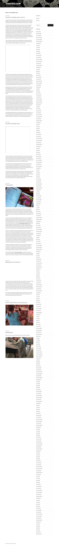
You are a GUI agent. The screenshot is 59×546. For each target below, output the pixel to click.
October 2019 (38, 164)
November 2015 (39, 231)
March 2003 (38, 508)
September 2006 (39, 425)
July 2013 (37, 270)
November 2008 (39, 373)
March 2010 (38, 346)
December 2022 (39, 98)
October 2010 (38, 332)
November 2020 (39, 140)
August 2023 (38, 87)
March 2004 (38, 484)
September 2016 (39, 219)
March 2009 (38, 365)
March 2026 (38, 31)
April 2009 (38, 363)
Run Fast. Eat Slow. (18, 252)
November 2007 (39, 397)
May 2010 (38, 342)
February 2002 (38, 533)
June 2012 (38, 296)
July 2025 (38, 45)
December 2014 (39, 245)
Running (37, 20)
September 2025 (39, 41)
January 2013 (38, 282)
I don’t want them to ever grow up (16, 302)
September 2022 (39, 102)
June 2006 (38, 431)
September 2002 (39, 520)
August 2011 (38, 314)
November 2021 (39, 116)
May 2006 (38, 433)
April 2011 (38, 322)
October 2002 (38, 518)
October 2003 (38, 494)
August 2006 (38, 427)
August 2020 (38, 146)
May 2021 (38, 128)
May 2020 (38, 150)
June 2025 (38, 47)
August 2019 (38, 168)
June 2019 (38, 172)
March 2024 (38, 75)
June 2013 (38, 272)
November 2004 (39, 468)
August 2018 (38, 189)
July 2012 (37, 294)
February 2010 (38, 348)
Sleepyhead (9, 332)
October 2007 (38, 399)
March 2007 (38, 413)
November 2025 (39, 39)
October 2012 (38, 288)
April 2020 (38, 152)
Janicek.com (13, 4)
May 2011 (38, 320)
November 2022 (39, 100)
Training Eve (9, 185)
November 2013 (39, 263)
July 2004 (38, 476)
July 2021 (37, 124)
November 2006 (39, 421)
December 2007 (39, 395)
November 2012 (39, 286)
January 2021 (38, 136)
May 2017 (38, 209)
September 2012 (39, 290)
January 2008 (38, 393)
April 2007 (38, 411)
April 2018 (38, 193)
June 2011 (38, 318)
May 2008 (38, 385)
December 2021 (39, 114)
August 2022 (38, 104)
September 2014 (39, 249)
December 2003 (39, 490)
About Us (37, 18)
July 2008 (38, 381)
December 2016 (39, 217)
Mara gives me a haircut (12, 262)
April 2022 (38, 106)
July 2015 (37, 237)
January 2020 (38, 158)
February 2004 (38, 486)
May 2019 (38, 174)
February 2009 (38, 367)
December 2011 (39, 308)
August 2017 (38, 203)
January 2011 (38, 326)
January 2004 (38, 488)
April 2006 (38, 435)
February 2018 (38, 195)
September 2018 (39, 187)
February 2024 (38, 77)
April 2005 (38, 458)
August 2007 (38, 403)
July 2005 (38, 452)
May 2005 (38, 456)
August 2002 (38, 522)
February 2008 (38, 391)
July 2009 (38, 359)
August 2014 (38, 251)
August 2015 (38, 235)
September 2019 (39, 166)
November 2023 (39, 83)
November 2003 (39, 492)
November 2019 (39, 162)
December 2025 (39, 37)
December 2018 (39, 183)
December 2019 (39, 160)
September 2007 (39, 401)
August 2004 (38, 474)
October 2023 (38, 85)
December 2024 (39, 59)
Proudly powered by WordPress (10, 543)
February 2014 (38, 259)
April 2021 (38, 130)
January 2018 (38, 197)
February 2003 (38, 510)
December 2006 (39, 419)
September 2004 (39, 472)
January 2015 (38, 243)
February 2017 (38, 213)
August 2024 (38, 67)
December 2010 (39, 328)
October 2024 (38, 63)
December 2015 (39, 229)
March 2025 (38, 53)
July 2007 (38, 405)
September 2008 (39, 377)
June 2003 (38, 502)
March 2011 (38, 324)
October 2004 (38, 470)
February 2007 (38, 415)
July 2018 (37, 191)
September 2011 (39, 312)
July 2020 (38, 148)
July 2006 (38, 429)
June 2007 (38, 407)
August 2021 (38, 122)
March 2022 (38, 108)
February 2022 (38, 110)
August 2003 (38, 498)
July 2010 (38, 338)
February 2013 (38, 280)
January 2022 (38, 112)
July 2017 (37, 205)
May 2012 (38, 298)
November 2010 (39, 330)
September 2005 (39, 448)
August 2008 (38, 379)
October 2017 (38, 201)
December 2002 (39, 514)
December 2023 (39, 81)
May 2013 (38, 274)
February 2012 (38, 304)
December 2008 (39, 371)
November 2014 (39, 247)
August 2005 (38, 450)
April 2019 (38, 176)
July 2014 (37, 253)
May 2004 (38, 480)
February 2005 (38, 462)
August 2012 (38, 292)
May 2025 (38, 49)
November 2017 (39, 199)
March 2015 (38, 241)
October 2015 (38, 233)
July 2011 (37, 316)
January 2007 (38, 417)
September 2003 (39, 496)
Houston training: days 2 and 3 (15, 17)
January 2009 (38, 369)
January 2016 (38, 227)
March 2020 (38, 154)
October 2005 (38, 446)
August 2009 (38, 357)
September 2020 (39, 144)
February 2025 (38, 55)
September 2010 (39, 334)
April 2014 (38, 257)
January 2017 (38, 215)
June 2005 (38, 454)
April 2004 (38, 482)
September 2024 (39, 65)
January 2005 (38, 464)
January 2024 (38, 79)
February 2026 (38, 33)
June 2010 (38, 340)
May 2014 (38, 255)
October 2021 (38, 118)
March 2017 (38, 211)
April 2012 (38, 300)
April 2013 (38, 276)
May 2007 (38, 409)
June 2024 (38, 69)
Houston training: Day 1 (12, 123)
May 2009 (38, 361)
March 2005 (38, 460)
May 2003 (38, 504)
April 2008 (38, 387)
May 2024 (38, 71)
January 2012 (38, 306)
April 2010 (38, 344)
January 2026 (38, 35)
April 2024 (38, 73)
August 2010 (38, 336)
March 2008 (38, 389)
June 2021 (38, 126)
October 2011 (38, 310)
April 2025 (38, 51)
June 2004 (38, 478)
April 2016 (38, 223)
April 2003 (38, 506)
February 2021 (38, 134)
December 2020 (39, 138)
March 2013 (38, 278)
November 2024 (39, 61)
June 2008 (38, 383)
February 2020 (38, 156)
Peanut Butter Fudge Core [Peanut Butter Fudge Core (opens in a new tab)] (24, 223)
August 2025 (38, 43)
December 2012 (39, 284)
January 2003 (38, 512)
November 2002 (39, 516)
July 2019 (37, 170)
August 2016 (38, 221)
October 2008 (38, 375)
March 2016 (38, 225)
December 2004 (39, 466)
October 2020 (38, 142)
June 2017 (38, 207)
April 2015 (38, 239)
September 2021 (39, 120)
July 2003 (38, 500)
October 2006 (38, 423)
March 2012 (38, 302)
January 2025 (38, 57)
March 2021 (38, 132)
